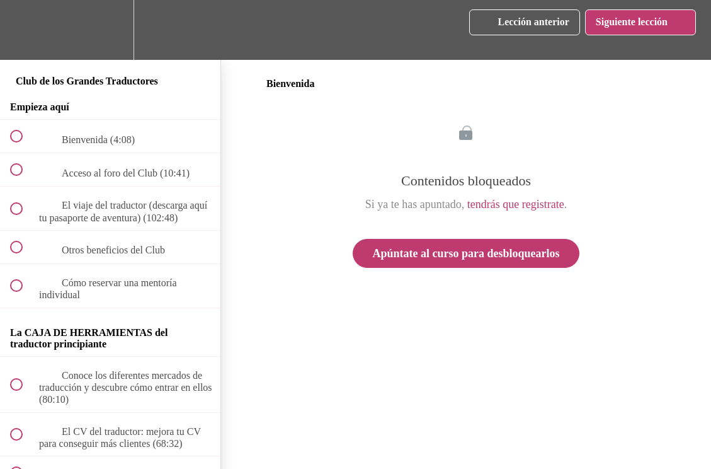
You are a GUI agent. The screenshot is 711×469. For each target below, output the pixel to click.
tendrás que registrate (515, 204)
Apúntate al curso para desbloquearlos (465, 253)
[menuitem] (110, 30)
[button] (23, 30)
